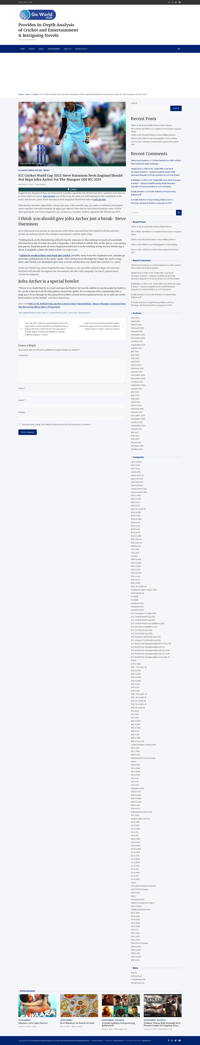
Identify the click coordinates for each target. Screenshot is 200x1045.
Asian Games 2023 (139, 489)
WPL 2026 (135, 940)
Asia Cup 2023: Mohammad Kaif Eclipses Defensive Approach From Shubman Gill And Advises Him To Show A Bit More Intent (99, 326)
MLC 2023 (135, 748)
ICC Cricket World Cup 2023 (30, 170)
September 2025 (138, 345)
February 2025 (137, 368)
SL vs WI (134, 876)
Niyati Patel (136, 169)
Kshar (34, 1026)
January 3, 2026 (24, 1026)
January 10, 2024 (150, 1029)
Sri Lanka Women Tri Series (143, 886)
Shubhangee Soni (121, 1029)
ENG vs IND (136, 563)
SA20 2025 (135, 842)
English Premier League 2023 (144, 590)
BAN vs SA (135, 522)
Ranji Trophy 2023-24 (140, 819)
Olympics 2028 (137, 788)
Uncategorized (137, 899)
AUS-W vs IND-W (138, 509)
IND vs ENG (136, 681)
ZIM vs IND (136, 950)
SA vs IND (135, 825)
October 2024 (137, 382)
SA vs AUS (135, 822)
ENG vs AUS (136, 559)
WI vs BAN (135, 919)
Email (21, 400)
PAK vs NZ (135, 805)
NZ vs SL (135, 781)
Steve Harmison (84, 312)
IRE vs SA (135, 731)
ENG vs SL (135, 580)
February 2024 (137, 409)
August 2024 (136, 388)
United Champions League (142, 903)
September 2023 (138, 425)
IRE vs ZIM (135, 738)
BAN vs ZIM (136, 536)
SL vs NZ (135, 869)
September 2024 (138, 385)
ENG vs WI (135, 583)
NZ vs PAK (135, 775)
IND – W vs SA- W (139, 667)
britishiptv (135, 180)
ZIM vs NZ (135, 953)
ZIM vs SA (135, 960)
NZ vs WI (135, 785)
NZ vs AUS (135, 765)
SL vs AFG (135, 852)
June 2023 (135, 436)
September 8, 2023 (25, 184)
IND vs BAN (136, 677)
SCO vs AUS (136, 849)
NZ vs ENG (135, 771)
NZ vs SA (135, 778)
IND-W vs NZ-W (138, 707)
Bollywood (136, 546)
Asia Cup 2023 (137, 479)
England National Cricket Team (34, 312)
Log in (134, 973)
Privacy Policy (81, 49)
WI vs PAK (135, 926)
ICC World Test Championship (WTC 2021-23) (151, 643)
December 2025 (138, 335)
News (133, 761)
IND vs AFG (136, 670)
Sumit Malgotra (40, 184)
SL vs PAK (135, 872)
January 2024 (137, 412)
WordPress (146, 1040)
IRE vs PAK (135, 728)
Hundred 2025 (137, 606)
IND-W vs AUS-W (138, 701)
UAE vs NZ (135, 893)
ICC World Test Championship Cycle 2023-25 (150, 657)
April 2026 (135, 321)
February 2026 (137, 328)
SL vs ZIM (135, 879)
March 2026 (136, 324)
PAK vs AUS (136, 795)
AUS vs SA (135, 502)
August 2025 (136, 348)
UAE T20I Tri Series (139, 889)
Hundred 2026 (137, 610)
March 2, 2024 (107, 1029)
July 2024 (135, 392)
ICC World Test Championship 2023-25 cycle (150, 650)
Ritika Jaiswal (77, 1026)
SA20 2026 (135, 845)
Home (22, 49)
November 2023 (138, 419)
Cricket (32, 49)
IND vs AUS (136, 674)
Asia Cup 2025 (137, 485)
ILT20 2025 (136, 664)
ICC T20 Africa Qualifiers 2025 (144, 627)
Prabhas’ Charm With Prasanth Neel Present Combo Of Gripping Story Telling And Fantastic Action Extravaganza (162, 1027)
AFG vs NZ (135, 465)
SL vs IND (135, 866)
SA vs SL (134, 832)
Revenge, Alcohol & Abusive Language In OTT (151, 203)
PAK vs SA (135, 808)
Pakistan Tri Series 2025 (141, 812)
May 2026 (135, 318)
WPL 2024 (135, 933)
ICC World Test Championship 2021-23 (148, 647)
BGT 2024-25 (136, 543)
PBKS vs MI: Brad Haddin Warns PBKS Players (151, 125)
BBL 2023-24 (136, 539)
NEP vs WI (135, 755)
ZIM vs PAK (136, 957)
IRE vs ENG (136, 721)
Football (134, 596)
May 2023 (135, 439)
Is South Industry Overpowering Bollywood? (151, 200)
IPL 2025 (135, 714)
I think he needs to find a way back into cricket (45, 255)
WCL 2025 (135, 913)
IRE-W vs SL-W (137, 741)
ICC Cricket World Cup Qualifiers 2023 (147, 623)
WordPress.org (138, 983)
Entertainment (54, 49)
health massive (137, 191)
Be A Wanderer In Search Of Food (77, 1023)
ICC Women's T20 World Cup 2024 (146, 640)
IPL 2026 (135, 718)
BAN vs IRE (136, 512)
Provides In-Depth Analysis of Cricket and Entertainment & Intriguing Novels (48, 30)
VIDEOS (41, 49)
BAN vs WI (135, 532)
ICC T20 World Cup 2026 (141, 633)
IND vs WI (135, 691)
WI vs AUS (135, 916)
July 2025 (135, 351)
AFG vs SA (135, 468)
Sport (133, 882)
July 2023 (135, 432)
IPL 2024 (135, 711)
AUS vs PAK (136, 499)
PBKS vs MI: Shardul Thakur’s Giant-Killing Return (153, 135)
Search (134, 103)
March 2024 (136, 405)
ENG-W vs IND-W (138, 586)
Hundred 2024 (137, 603)
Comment (23, 355)
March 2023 (136, 442)
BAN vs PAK (136, 519)
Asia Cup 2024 (137, 482)
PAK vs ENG (136, 802)
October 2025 (137, 341)
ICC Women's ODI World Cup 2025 (146, 637)
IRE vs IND (135, 724)
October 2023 (137, 422)
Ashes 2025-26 (137, 475)
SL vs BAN (135, 859)
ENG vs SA (135, 576)
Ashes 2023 (136, 472)
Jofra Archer (49, 196)
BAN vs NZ (135, 516)
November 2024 (138, 378)
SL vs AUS (135, 856)
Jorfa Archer (99, 199)
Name (21, 388)
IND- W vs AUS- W (139, 694)
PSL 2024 (135, 815)
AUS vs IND (136, 495)
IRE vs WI (135, 734)
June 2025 (135, 355)
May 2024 (135, 399)
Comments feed (138, 979)
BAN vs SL (135, 529)
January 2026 (137, 331)
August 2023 (136, 429)
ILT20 (133, 660)
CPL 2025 (135, 553)
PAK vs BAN (136, 798)
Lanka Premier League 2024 (143, 744)
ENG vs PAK (136, 573)
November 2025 (138, 338)
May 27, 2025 (65, 1026)
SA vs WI (135, 835)
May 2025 (135, 358)
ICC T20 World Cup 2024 (141, 630)
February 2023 (137, 446)
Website (21, 412)
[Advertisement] (100, 74)
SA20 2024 (135, 839)
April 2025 (135, 361)
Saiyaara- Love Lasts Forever (33, 1023)
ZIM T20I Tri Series (139, 943)
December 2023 (138, 415)
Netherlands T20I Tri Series (143, 758)
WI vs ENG (135, 923)
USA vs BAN (136, 906)
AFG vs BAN (136, 462)
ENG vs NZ (135, 569)
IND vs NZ (135, 684)
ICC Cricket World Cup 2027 (143, 620)
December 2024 (138, 375)
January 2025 (137, 372)
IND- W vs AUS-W (138, 697)
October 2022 (137, 449)
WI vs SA (135, 930)
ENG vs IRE (136, 566)
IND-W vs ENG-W (138, 704)
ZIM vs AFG (136, 946)
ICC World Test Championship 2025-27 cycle (150, 654)
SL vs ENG (135, 862)
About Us (67, 49)
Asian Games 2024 (139, 492)
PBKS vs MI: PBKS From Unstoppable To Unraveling (154, 138)
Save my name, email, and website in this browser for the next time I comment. (56, 424)
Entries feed (136, 976)
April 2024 (135, 402)
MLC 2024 (135, 751)
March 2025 (136, 365)
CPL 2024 (135, 549)
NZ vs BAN (135, 768)
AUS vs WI (135, 505)
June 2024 (135, 395)
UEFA (133, 896)
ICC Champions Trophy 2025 (143, 613)
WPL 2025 (135, 936)
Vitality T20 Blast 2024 (140, 909)
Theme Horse (118, 1040)
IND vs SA (135, 687)
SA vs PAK (135, 829)
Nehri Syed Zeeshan (140, 160)
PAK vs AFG (136, 792)
